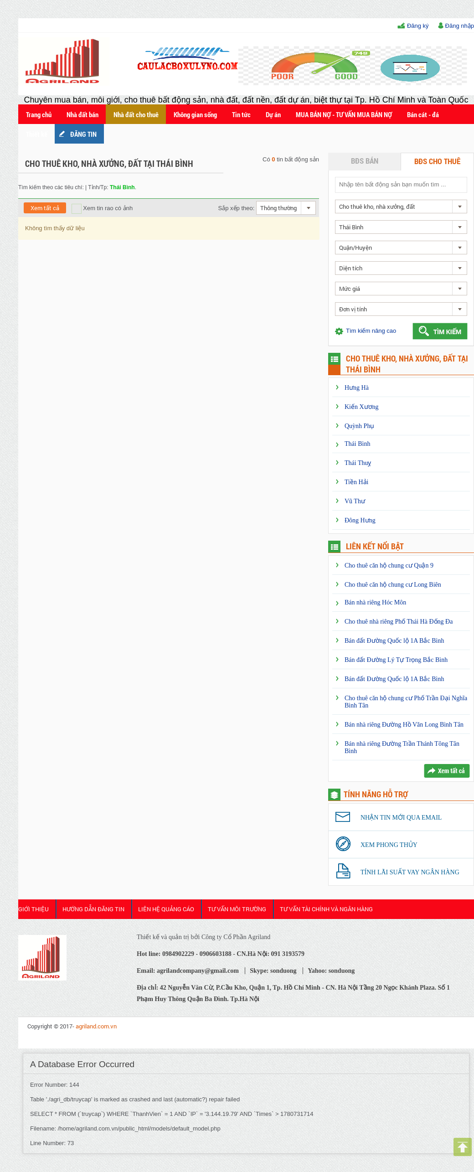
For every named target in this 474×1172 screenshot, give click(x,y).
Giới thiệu (33, 909)
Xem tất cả (45, 208)
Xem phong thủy (389, 845)
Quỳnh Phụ (359, 426)
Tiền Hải (356, 482)
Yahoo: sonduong (331, 970)
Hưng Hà (357, 387)
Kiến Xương (362, 406)
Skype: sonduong (273, 970)
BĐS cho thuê (437, 161)
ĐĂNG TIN (83, 134)
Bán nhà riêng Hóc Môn (375, 602)
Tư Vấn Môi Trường (237, 909)
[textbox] (400, 184)
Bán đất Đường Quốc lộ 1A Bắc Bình (394, 640)
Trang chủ (39, 114)
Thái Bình (357, 443)
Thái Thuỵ (358, 463)
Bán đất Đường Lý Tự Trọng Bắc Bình (396, 659)
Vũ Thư (355, 501)
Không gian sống (195, 114)
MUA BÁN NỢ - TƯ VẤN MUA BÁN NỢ (344, 114)
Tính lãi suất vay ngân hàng (410, 872)
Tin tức (241, 114)
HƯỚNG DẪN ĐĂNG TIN (93, 909)
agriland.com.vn (96, 1026)
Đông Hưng (360, 520)
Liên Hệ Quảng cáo (166, 909)
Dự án (273, 114)
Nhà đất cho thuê (136, 114)
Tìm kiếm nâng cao (371, 330)
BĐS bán (364, 160)
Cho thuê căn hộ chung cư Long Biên (393, 584)
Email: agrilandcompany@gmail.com (188, 970)
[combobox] (286, 208)
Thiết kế (36, 134)
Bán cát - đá (423, 114)
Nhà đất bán (82, 114)
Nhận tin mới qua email (401, 817)
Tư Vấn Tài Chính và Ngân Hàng (326, 909)
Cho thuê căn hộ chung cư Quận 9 (389, 565)
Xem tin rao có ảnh (102, 208)
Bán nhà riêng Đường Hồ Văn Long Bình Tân (404, 724)
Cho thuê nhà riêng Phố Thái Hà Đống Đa (399, 621)
